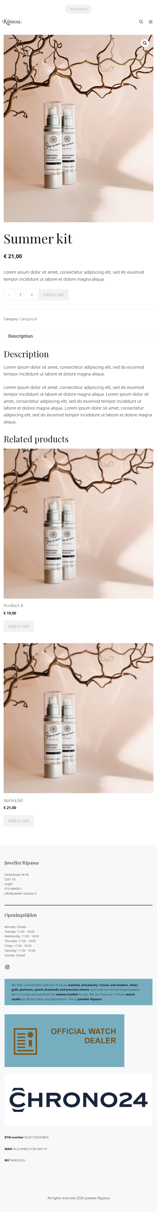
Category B (28, 319)
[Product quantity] (20, 294)
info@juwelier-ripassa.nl (20, 893)
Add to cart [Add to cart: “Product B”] (18, 626)
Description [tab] (20, 336)
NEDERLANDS (78, 9)
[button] (141, 21)
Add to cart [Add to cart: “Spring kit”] (18, 821)
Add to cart (53, 294)
